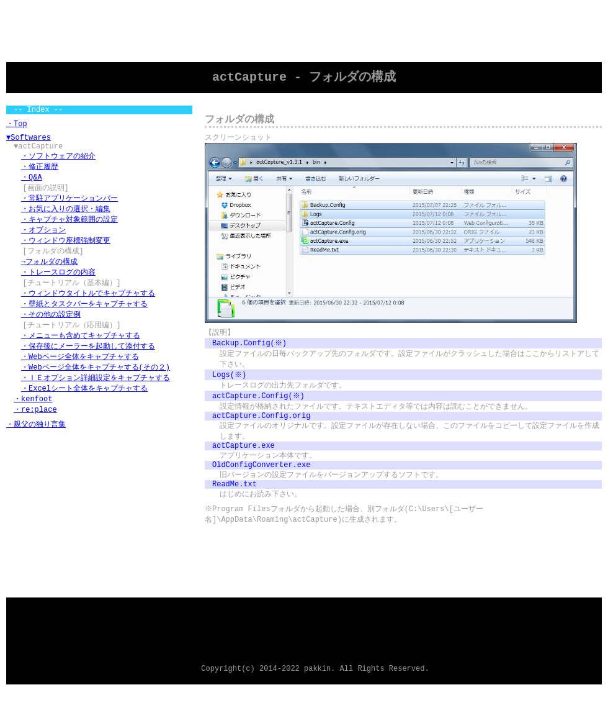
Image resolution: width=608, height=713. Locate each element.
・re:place (35, 430)
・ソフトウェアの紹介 (58, 162)
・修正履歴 (39, 173)
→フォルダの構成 (49, 274)
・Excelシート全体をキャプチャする (84, 408)
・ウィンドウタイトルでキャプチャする (88, 307)
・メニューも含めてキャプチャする (80, 352)
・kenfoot (33, 419)
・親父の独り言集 (36, 446)
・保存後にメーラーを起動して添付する (88, 363)
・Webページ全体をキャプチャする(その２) (95, 386)
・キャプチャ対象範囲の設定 (69, 229)
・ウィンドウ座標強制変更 (65, 252)
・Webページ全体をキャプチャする (80, 375)
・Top (16, 125)
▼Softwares (28, 141)
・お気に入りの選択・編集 (65, 218)
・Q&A (31, 184)
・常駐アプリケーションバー (69, 207)
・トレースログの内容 (58, 285)
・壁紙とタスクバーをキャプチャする (84, 319)
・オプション (43, 240)
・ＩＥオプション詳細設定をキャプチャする (95, 397)
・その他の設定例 (51, 330)
